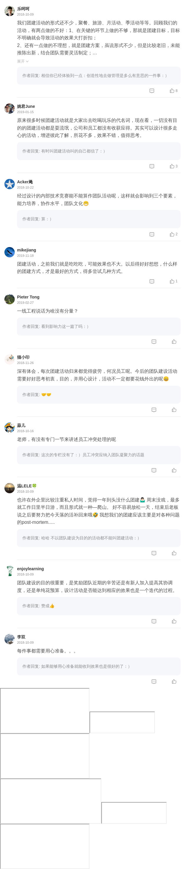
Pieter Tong (28, 297)
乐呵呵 (23, 8)
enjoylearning (30, 568)
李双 (21, 637)
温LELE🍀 (27, 486)
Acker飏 (25, 181)
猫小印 (23, 357)
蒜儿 (21, 425)
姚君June (26, 106)
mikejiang (26, 250)
